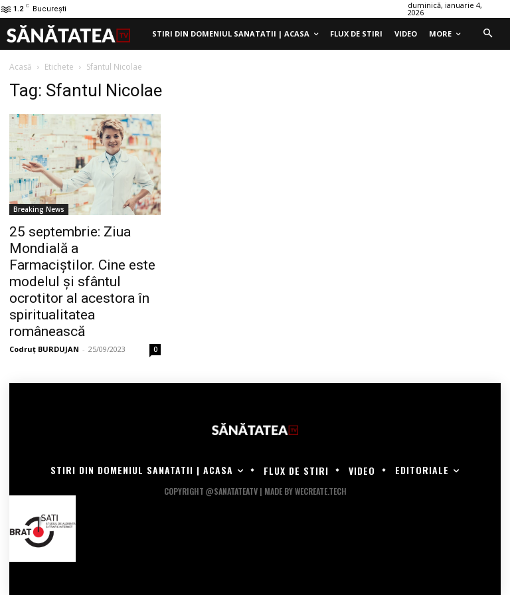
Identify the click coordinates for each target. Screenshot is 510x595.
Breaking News (38, 209)
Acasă (20, 66)
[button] (487, 34)
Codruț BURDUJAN (44, 349)
